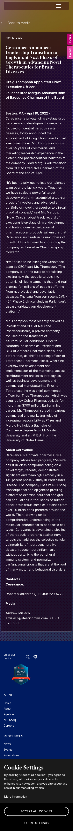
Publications (11, 755)
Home (7, 703)
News (7, 744)
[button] (36, 811)
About (7, 708)
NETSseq (10, 720)
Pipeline (9, 714)
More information (15, 796)
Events (8, 749)
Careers (9, 725)
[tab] (70, 39)
